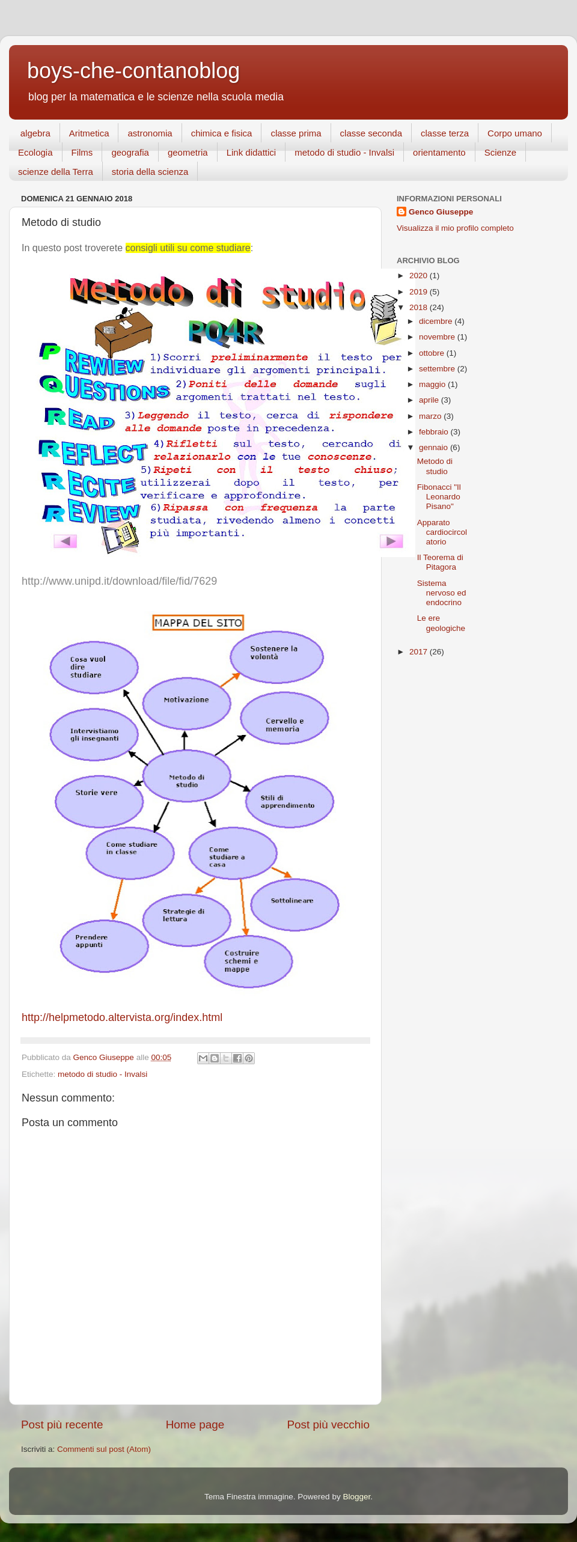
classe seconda (371, 133)
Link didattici (251, 152)
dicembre (436, 321)
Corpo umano (514, 133)
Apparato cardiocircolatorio (442, 532)
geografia (130, 152)
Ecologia (35, 152)
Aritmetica (89, 133)
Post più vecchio (328, 1424)
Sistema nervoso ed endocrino (441, 593)
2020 (419, 275)
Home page (195, 1424)
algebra (35, 133)
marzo (431, 416)
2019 (419, 291)
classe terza (445, 133)
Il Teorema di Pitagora (440, 562)
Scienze (500, 152)
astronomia (149, 133)
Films (82, 152)
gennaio (434, 447)
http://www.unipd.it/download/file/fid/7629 (119, 581)
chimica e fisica (221, 133)
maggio (433, 384)
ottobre (433, 353)
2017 (419, 651)
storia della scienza (150, 171)
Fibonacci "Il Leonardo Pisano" (439, 497)
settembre (438, 368)
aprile (430, 399)
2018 (419, 307)
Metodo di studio (435, 466)
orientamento (439, 152)
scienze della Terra (55, 171)
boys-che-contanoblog (133, 70)
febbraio (435, 431)
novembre (438, 336)
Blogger (356, 1496)
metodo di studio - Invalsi (344, 152)
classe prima (295, 133)
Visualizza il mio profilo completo (455, 228)
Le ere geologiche (441, 623)
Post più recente (62, 1424)
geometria (188, 152)
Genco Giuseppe (441, 211)
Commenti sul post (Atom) (104, 1449)
